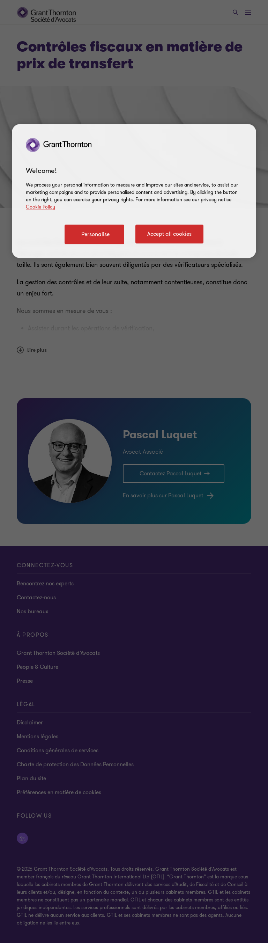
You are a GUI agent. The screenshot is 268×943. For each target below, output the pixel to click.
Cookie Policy (40, 207)
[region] (134, 191)
